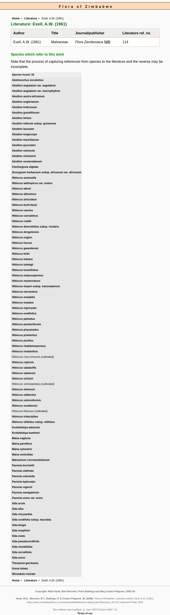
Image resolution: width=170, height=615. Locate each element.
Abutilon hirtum (21, 118)
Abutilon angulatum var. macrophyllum (36, 90)
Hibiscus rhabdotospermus (29, 346)
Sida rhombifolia (22, 546)
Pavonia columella (23, 476)
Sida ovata (18, 536)
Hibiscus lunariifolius (25, 270)
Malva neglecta (21, 438)
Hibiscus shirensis (23, 389)
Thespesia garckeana (25, 563)
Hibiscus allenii (21, 188)
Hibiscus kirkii (21, 253)
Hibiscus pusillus (22, 340)
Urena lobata (20, 568)
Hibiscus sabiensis (23, 373)
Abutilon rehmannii (24, 156)
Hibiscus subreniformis (26, 400)
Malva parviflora (22, 443)
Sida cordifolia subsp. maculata (31, 519)
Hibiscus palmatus (23, 318)
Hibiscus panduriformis (26, 324)
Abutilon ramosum (23, 150)
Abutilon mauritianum (25, 139)
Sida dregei (19, 525)
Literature (30, 18)
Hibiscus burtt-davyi (24, 204)
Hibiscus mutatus (23, 302)
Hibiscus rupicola (23, 362)
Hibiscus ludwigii (22, 264)
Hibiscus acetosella (24, 177)
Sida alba (17, 508)
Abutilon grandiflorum (25, 112)
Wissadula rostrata (23, 573)
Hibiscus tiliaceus (23, 411)
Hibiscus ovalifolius (24, 313)
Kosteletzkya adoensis (26, 427)
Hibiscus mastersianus (26, 280)
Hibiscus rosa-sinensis (26, 356)
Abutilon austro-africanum (28, 96)
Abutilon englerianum (25, 101)
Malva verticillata (22, 454)
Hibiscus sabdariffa (24, 367)
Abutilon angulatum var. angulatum (34, 85)
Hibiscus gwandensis (25, 248)
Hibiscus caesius (22, 210)
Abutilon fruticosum (24, 107)
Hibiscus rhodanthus (25, 351)
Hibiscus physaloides (25, 329)
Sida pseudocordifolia (25, 541)
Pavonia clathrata (22, 470)
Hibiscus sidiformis (24, 394)
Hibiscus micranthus (25, 291)
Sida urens (18, 557)
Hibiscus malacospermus (27, 275)
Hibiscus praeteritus (24, 335)
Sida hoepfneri (21, 530)
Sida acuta (18, 503)
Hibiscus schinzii (22, 378)
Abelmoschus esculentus (27, 80)
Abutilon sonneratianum (27, 161)
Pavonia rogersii (22, 487)
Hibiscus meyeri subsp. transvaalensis (36, 286)
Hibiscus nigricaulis (24, 308)
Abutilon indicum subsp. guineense (34, 123)
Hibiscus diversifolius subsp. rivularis (35, 226)
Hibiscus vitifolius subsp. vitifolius (33, 422)
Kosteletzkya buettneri (26, 432)
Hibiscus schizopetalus (26, 384)
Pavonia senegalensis (25, 492)
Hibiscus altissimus (24, 194)
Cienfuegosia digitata (25, 166)
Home (16, 18)
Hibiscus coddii (21, 221)
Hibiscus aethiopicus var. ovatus (32, 183)
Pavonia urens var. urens (27, 498)
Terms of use (85, 613)
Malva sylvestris (22, 449)
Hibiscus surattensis (24, 405)
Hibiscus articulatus (24, 199)
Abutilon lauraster (23, 128)
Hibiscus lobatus (22, 259)
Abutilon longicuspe (24, 134)
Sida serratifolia (22, 552)
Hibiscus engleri (22, 237)
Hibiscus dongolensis (25, 232)
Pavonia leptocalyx (23, 481)
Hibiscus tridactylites (25, 416)
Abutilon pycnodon (24, 145)
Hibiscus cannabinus (25, 215)
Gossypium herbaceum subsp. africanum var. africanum (47, 172)
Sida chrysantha (22, 514)
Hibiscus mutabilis (23, 297)
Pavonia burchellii (23, 465)
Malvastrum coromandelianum (31, 460)
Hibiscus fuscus (22, 242)
